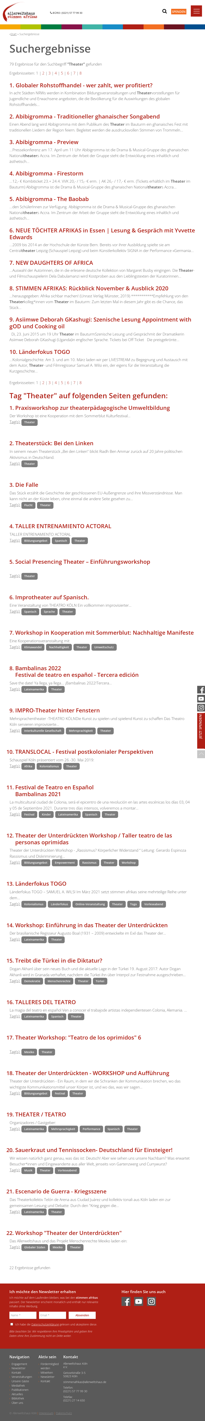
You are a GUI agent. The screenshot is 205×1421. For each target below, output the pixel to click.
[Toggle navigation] (196, 11)
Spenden (179, 12)
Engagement (19, 1364)
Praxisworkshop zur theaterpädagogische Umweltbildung (92, 407)
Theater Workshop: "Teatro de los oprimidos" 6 (78, 1037)
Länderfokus (59, 904)
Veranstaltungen (22, 1377)
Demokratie (32, 981)
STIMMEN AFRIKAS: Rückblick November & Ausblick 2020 (92, 288)
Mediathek (18, 1385)
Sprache (49, 611)
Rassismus (89, 862)
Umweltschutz (104, 647)
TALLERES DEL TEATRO (45, 1002)
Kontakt (16, 1372)
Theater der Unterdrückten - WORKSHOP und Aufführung (92, 1073)
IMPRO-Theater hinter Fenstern (57, 710)
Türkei (100, 981)
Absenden (82, 1315)
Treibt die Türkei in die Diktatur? (58, 960)
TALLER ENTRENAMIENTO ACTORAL (63, 526)
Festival (29, 814)
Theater (29, 422)
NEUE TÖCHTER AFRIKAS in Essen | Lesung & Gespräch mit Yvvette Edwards (102, 233)
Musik (28, 1170)
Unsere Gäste (20, 1381)
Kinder (46, 814)
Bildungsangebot (35, 541)
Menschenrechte (59, 981)
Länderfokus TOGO (44, 351)
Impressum (46, 1413)
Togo (133, 904)
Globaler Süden (34, 1247)
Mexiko (29, 1052)
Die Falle (26, 484)
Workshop (129, 862)
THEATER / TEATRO (40, 1114)
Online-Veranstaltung (90, 904)
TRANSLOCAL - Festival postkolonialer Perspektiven (84, 751)
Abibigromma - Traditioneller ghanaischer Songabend (88, 116)
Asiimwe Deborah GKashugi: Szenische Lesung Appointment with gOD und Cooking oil (100, 323)
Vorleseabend (153, 904)
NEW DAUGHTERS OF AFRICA (54, 262)
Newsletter (18, 1368)
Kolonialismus (49, 766)
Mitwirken (47, 1372)
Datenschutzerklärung (45, 1324)
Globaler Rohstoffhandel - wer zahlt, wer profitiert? (84, 85)
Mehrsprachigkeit (81, 731)
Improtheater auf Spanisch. (52, 597)
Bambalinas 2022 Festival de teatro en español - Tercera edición (77, 671)
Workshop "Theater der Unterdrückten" (68, 1233)
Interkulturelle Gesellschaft (42, 731)
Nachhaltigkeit (59, 647)
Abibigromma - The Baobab (52, 199)
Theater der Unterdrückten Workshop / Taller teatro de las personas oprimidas (93, 838)
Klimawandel (33, 647)
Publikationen (20, 1390)
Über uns (17, 1403)
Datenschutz (64, 1413)
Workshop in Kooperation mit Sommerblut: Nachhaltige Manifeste (104, 632)
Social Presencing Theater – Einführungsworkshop (82, 561)
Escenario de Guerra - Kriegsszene (61, 1191)
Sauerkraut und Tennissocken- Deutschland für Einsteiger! (94, 1150)
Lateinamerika (34, 689)
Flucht (28, 505)
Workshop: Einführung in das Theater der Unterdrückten (91, 925)
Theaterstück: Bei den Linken (54, 443)
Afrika (28, 766)
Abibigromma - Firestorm (49, 173)
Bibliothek (18, 1398)
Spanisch (61, 541)
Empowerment (65, 862)
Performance (91, 1129)
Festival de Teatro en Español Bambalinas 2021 (54, 790)
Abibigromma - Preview (47, 142)
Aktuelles (17, 1394)
